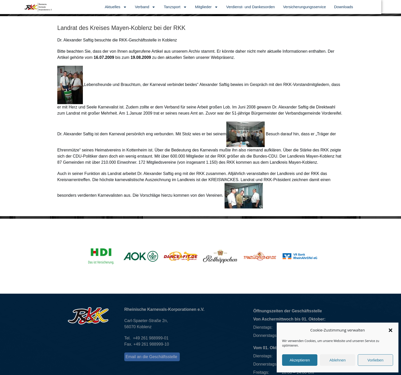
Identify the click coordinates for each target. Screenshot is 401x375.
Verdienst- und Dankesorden (270, 7)
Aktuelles (136, 7)
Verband (165, 7)
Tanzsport (195, 7)
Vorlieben (375, 360)
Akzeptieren (299, 360)
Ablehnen (337, 360)
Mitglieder (226, 7)
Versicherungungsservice (324, 7)
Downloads (363, 7)
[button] (390, 330)
